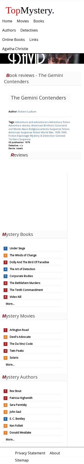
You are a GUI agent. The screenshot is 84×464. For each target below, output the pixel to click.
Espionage (23, 135)
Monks (17, 129)
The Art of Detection (22, 269)
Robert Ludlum (27, 111)
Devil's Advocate (20, 337)
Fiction (13, 135)
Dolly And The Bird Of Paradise (29, 262)
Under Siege (17, 248)
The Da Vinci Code (21, 344)
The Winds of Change (23, 255)
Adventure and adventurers (32, 122)
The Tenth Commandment (26, 290)
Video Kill (15, 297)
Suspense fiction (31, 132)
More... (10, 304)
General (60, 135)
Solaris (14, 358)
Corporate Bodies (21, 276)
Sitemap (22, 460)
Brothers (49, 125)
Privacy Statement (30, 453)
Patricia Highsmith (21, 398)
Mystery (30, 10)
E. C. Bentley (17, 419)
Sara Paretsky (18, 405)
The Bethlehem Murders (25, 283)
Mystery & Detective (42, 135)
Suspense (25, 139)
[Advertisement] (33, 200)
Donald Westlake (20, 432)
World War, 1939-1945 (54, 132)
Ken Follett (16, 426)
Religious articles (39, 129)
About (55, 453)
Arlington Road (19, 330)
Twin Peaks (17, 351)
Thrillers (14, 139)
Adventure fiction (59, 122)
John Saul (15, 412)
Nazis (25, 129)
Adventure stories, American (26, 125)
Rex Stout (15, 391)
